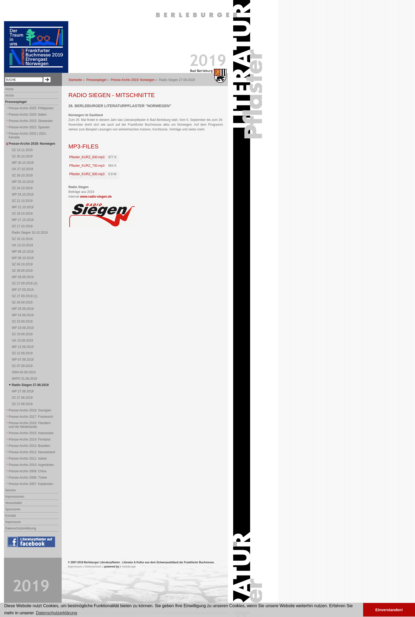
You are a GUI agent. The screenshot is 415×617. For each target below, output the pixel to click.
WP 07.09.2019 (23, 359)
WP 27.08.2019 (23, 391)
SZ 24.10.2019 (22, 188)
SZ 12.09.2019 (22, 353)
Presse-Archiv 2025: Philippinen (31, 108)
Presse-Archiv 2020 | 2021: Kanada (28, 135)
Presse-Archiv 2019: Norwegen (133, 80)
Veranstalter (13, 503)
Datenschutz (93, 566)
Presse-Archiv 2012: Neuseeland (32, 452)
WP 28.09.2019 (23, 277)
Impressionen (14, 496)
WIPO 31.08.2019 (24, 378)
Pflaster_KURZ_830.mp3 (87, 174)
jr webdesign (128, 566)
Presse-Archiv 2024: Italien (28, 114)
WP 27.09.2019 (23, 290)
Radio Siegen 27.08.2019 (30, 385)
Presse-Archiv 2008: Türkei (28, 477)
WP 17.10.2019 (23, 220)
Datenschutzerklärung (20, 528)
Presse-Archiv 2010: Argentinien (31, 465)
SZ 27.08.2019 (22, 398)
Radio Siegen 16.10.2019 (30, 232)
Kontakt (10, 516)
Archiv (9, 95)
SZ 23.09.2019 (22, 321)
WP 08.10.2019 (23, 251)
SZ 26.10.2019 (22, 175)
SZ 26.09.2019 (22, 302)
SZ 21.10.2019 (22, 201)
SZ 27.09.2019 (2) (25, 283)
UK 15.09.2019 (22, 340)
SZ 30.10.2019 (22, 156)
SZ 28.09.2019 (22, 271)
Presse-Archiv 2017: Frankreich (31, 417)
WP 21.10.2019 (23, 207)
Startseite (75, 80)
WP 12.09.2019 (23, 347)
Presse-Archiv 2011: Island (28, 458)
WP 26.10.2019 (23, 182)
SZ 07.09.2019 (22, 366)
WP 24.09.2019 (23, 315)
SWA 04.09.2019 (24, 372)
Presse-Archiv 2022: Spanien (29, 127)
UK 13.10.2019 (22, 245)
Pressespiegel (96, 80)
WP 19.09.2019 (23, 328)
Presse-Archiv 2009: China (28, 471)
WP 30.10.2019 (23, 163)
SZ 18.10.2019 (22, 213)
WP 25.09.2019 (23, 309)
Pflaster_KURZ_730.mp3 (87, 165)
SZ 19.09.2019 (22, 334)
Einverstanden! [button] (389, 610)
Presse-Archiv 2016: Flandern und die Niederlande (30, 425)
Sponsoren (13, 509)
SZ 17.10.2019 (22, 226)
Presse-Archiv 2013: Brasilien (29, 446)
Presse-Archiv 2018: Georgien (30, 410)
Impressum (13, 522)
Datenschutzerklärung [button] (56, 613)
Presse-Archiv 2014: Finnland (29, 439)
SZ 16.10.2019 (22, 239)
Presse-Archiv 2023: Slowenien (31, 121)
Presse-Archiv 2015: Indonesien (31, 433)
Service (10, 490)
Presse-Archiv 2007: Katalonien (31, 484)
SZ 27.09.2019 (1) (25, 296)
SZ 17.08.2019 (22, 404)
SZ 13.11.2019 (22, 150)
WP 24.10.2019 (23, 194)
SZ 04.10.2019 (22, 264)
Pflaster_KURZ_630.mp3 (87, 157)
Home (9, 89)
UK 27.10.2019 (22, 169)
